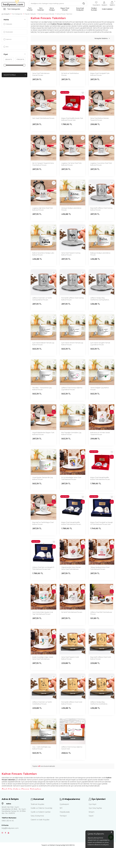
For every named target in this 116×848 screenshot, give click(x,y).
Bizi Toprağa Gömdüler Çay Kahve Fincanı (71, 433)
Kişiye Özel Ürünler (64, 9)
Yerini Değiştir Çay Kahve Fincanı (99, 388)
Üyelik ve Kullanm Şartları (41, 812)
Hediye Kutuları (94, 9)
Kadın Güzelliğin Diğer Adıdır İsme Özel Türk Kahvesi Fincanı (42, 658)
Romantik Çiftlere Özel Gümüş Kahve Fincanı (72, 299)
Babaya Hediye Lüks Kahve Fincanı (100, 254)
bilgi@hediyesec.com (10, 828)
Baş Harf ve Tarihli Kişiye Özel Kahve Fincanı (43, 523)
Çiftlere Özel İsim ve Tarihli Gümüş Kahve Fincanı (42, 299)
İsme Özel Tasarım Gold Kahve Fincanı (70, 658)
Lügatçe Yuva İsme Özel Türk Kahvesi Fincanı (101, 164)
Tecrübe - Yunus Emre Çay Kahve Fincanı (42, 388)
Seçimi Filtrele (14, 75)
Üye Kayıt (92, 804)
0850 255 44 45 (8, 821)
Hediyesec (8, 24)
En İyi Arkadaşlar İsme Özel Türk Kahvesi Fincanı (71, 478)
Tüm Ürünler (30, 9)
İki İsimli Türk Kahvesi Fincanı (71, 612)
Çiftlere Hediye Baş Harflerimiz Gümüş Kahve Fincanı (99, 299)
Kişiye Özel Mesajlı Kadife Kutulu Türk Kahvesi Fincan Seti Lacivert (71, 523)
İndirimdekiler (107, 9)
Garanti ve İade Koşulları (40, 820)
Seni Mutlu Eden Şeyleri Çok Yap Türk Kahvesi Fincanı (42, 613)
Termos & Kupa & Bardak (46, 14)
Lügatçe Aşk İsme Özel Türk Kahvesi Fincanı (42, 209)
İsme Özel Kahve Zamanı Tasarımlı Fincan (99, 119)
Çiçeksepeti (64, 804)
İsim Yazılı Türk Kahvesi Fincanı (43, 118)
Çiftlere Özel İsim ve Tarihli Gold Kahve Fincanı (42, 703)
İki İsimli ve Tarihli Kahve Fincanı (70, 74)
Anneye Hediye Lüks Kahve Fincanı (71, 209)
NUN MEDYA (70, 845)
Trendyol (63, 816)
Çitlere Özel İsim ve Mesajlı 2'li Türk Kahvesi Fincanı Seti (43, 568)
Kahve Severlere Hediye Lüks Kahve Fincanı (43, 254)
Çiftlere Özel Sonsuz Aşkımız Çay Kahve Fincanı (71, 388)
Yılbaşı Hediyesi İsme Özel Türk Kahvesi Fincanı (99, 568)
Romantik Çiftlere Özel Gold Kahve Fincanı (71, 703)
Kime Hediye (52, 9)
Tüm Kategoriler (11, 9)
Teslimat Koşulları (37, 804)
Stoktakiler (8, 32)
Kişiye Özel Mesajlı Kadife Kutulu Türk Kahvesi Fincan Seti (100, 478)
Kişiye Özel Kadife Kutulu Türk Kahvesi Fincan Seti (72, 119)
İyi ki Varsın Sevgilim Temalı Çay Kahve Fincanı (100, 344)
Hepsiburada (65, 812)
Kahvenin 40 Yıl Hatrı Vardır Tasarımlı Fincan (100, 433)
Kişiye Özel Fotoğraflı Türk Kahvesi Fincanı (99, 74)
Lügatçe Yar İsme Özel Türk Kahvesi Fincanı (71, 164)
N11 (61, 808)
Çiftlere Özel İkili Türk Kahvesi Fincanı (101, 613)
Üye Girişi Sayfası (95, 808)
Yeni (6, 47)
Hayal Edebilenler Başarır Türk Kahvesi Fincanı (43, 433)
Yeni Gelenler (40, 9)
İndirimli (7, 39)
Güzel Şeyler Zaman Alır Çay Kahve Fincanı (42, 478)
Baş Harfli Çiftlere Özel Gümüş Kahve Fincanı (101, 209)
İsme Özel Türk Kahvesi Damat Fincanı (40, 74)
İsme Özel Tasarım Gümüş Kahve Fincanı (70, 254)
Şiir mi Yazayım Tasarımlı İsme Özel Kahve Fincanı (43, 164)
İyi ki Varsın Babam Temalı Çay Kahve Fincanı (43, 344)
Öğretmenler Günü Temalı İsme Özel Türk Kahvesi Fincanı (71, 568)
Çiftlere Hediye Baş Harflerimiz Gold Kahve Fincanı (98, 703)
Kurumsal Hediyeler (80, 9)
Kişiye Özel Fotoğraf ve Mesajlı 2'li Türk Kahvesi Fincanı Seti (101, 523)
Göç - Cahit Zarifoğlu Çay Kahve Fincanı (41, 748)
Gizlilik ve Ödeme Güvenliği (41, 808)
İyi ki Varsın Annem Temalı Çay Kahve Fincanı (72, 344)
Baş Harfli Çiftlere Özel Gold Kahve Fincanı (100, 658)
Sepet (91, 816)
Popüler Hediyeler (30, 14)
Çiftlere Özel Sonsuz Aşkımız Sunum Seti (71, 748)
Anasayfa (6, 14)
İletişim (91, 812)
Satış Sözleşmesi (37, 816)
